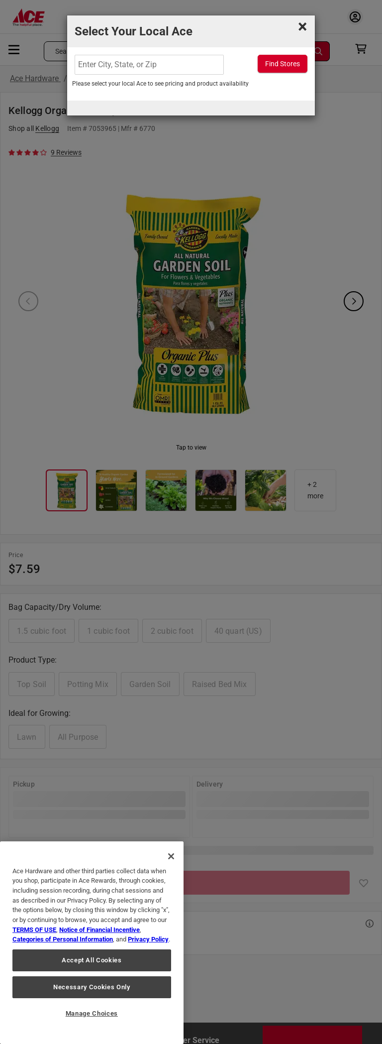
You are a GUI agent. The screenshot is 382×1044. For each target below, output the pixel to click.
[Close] (171, 856)
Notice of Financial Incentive (99, 929)
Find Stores (282, 64)
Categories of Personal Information (62, 939)
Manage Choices (92, 1013)
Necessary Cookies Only (91, 987)
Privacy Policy (148, 939)
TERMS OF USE (34, 929)
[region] (92, 942)
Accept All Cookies (92, 960)
